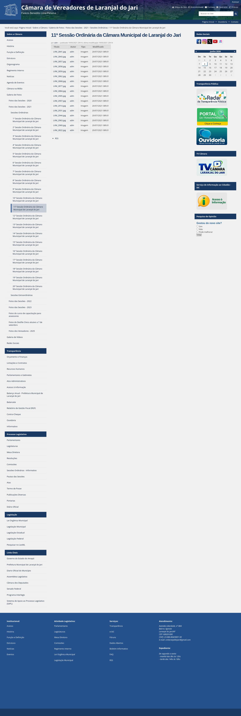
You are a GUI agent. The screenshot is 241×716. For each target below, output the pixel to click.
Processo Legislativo (16, 434)
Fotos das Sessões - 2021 (77, 27)
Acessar (235, 1)
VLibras (234, 7)
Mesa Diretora (60, 637)
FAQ (111, 654)
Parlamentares (61, 626)
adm (56, 43)
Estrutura (11, 643)
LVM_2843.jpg (59, 56)
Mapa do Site (181, 7)
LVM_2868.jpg (59, 81)
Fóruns (113, 637)
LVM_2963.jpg (59, 120)
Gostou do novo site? (209, 223)
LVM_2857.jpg (59, 61)
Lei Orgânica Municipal (64, 654)
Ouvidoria (222, 21)
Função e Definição (15, 637)
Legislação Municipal (63, 660)
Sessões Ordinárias (99, 27)
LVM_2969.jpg (59, 125)
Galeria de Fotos (56, 27)
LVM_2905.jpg (59, 96)
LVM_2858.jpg (59, 66)
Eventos (10, 654)
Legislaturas (59, 631)
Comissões (59, 643)
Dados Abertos (116, 643)
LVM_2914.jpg (59, 105)
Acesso (10, 626)
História (10, 631)
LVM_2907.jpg (59, 100)
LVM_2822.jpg (59, 130)
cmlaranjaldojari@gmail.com (178, 639)
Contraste (223, 7)
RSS (56, 138)
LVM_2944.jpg (59, 115)
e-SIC (112, 631)
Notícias (10, 648)
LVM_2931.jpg (59, 110)
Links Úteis (12, 552)
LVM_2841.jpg (59, 51)
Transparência (14, 351)
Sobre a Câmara (40, 27)
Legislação (12, 514)
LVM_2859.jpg (59, 71)
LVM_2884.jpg (59, 91)
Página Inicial (208, 21)
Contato (211, 7)
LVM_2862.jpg (59, 76)
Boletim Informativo (119, 648)
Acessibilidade (196, 7)
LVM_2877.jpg (59, 86)
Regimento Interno (62, 648)
